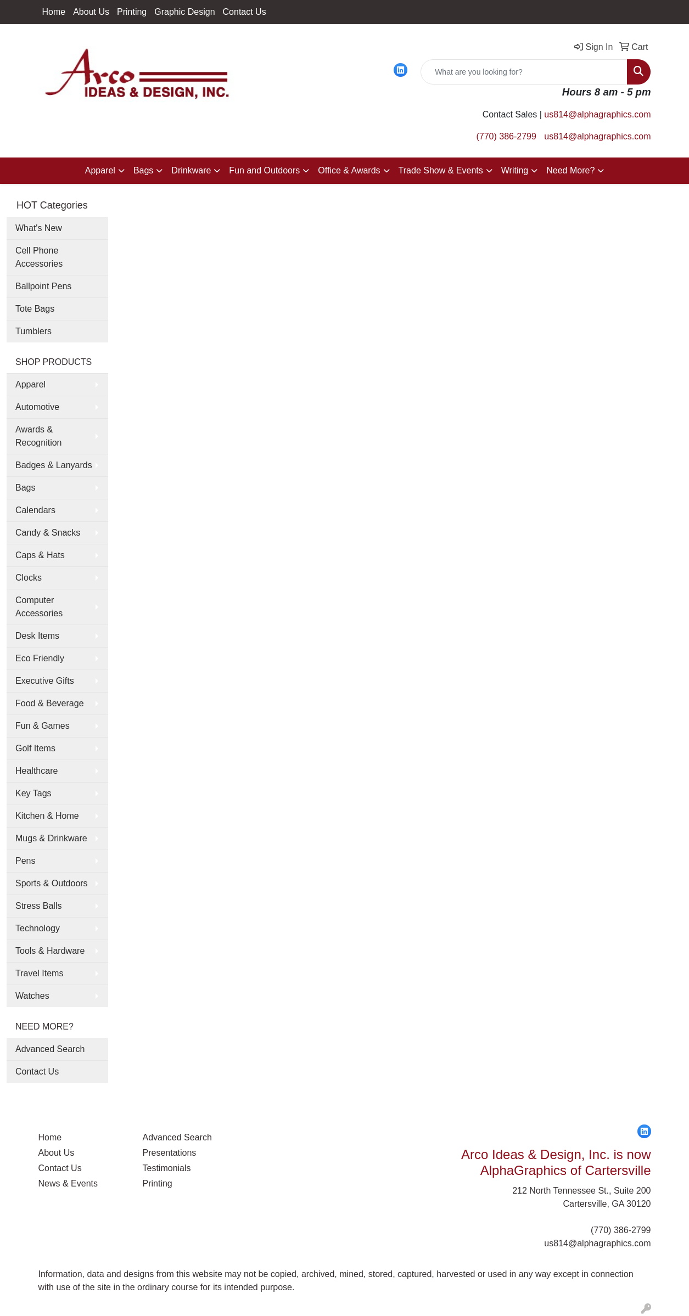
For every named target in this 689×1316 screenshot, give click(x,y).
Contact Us (244, 11)
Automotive (37, 407)
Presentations (170, 1152)
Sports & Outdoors (51, 883)
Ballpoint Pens (43, 286)
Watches (32, 995)
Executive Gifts (44, 680)
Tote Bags (34, 308)
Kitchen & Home (47, 815)
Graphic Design (184, 11)
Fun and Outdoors (264, 170)
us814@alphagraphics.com (597, 114)
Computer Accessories (39, 606)
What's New (38, 228)
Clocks (28, 577)
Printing (132, 11)
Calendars (35, 510)
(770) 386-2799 (506, 136)
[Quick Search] (524, 72)
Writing (515, 170)
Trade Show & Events (441, 170)
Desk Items (37, 635)
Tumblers (33, 331)
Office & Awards (349, 170)
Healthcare (36, 770)
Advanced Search (50, 1049)
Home (54, 11)
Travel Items (39, 973)
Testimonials (167, 1168)
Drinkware (191, 170)
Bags (143, 170)
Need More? (570, 170)
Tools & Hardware (50, 950)
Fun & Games (42, 725)
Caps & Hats (40, 555)
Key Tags (33, 793)
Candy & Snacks (47, 532)
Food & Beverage (49, 703)
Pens (25, 860)
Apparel (100, 170)
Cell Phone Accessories (39, 257)
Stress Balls (38, 905)
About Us (91, 11)
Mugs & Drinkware (51, 838)
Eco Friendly (39, 658)
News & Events (68, 1183)
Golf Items (35, 748)
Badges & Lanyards (53, 465)
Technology (37, 928)
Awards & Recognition (38, 436)
